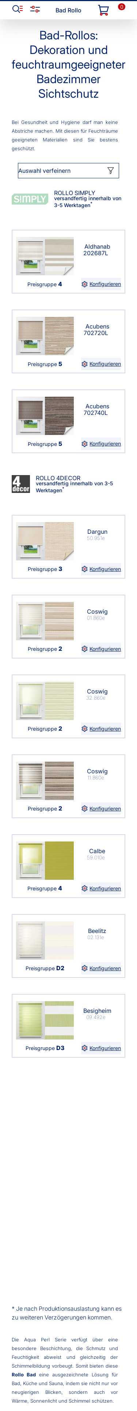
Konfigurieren (101, 284)
